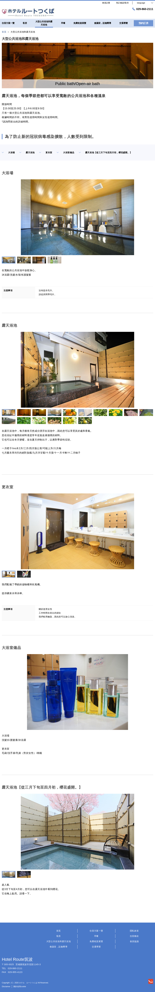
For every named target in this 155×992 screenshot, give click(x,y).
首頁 (58, 931)
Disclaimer (6, 986)
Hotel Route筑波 (17, 959)
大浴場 (8, 152)
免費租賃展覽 (96, 941)
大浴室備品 (65, 152)
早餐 (96, 936)
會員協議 (134, 941)
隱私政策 (134, 931)
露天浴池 (27, 152)
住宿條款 (134, 936)
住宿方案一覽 (96, 931)
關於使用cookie (19, 986)
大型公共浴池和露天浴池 (58, 941)
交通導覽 (96, 946)
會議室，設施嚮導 (59, 946)
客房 (58, 936)
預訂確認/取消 (122, 3)
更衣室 (45, 152)
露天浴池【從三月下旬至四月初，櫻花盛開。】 (105, 152)
